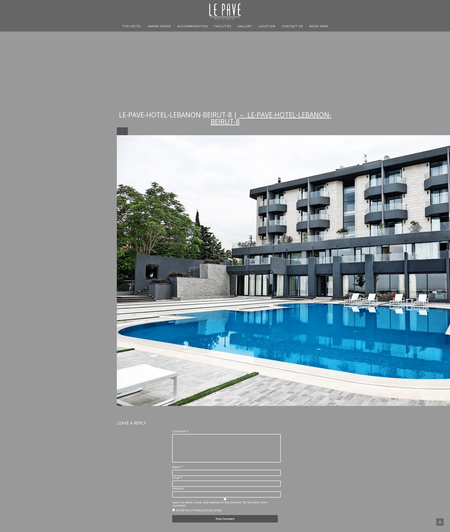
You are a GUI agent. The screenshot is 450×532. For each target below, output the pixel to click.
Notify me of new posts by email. (199, 515)
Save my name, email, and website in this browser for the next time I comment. (220, 509)
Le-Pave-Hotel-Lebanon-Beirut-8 (271, 118)
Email (177, 482)
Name (177, 472)
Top (440, 522)
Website (178, 493)
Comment (180, 431)
